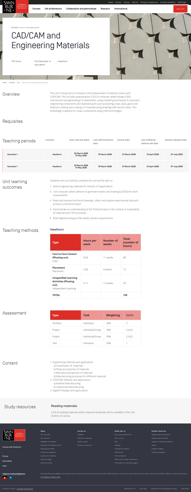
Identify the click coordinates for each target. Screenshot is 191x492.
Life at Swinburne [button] (54, 9)
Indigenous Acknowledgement (14, 474)
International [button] (121, 9)
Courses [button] (36, 9)
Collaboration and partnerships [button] (81, 9)
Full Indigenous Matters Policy (50, 477)
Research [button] (106, 9)
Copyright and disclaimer (25, 489)
